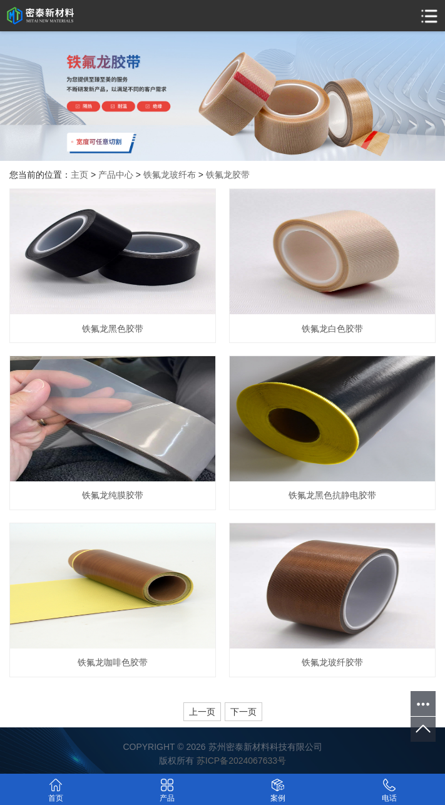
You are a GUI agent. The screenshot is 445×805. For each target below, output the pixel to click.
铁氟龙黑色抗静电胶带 (332, 495)
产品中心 (115, 175)
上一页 (202, 712)
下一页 (243, 712)
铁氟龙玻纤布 (169, 175)
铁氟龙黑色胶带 (112, 329)
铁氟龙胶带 (228, 175)
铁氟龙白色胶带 (332, 329)
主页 (79, 175)
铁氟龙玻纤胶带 (332, 662)
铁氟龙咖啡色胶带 (113, 662)
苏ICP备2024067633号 (241, 761)
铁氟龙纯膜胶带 (112, 495)
